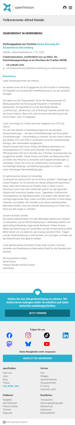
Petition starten (10, 406)
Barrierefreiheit (47, 413)
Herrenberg (33, 33)
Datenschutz (46, 406)
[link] (70, 7)
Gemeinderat (12, 33)
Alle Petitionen (10, 403)
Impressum (46, 409)
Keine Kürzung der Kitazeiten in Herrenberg (31, 45)
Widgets (44, 376)
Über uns (7, 373)
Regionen (7, 413)
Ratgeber (7, 399)
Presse (6, 382)
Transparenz (46, 399)
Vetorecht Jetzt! (48, 389)
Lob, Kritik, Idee (11, 386)
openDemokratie (48, 379)
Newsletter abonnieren (37, 358)
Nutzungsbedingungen (51, 403)
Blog (5, 379)
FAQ (42, 373)
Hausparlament (48, 382)
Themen (7, 409)
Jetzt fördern (37, 313)
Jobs (5, 376)
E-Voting (44, 386)
